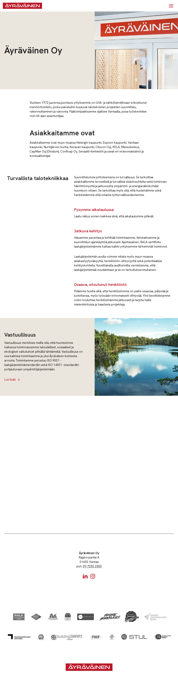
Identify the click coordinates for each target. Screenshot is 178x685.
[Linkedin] (85, 576)
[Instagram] (92, 576)
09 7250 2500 (92, 566)
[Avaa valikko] (171, 5)
